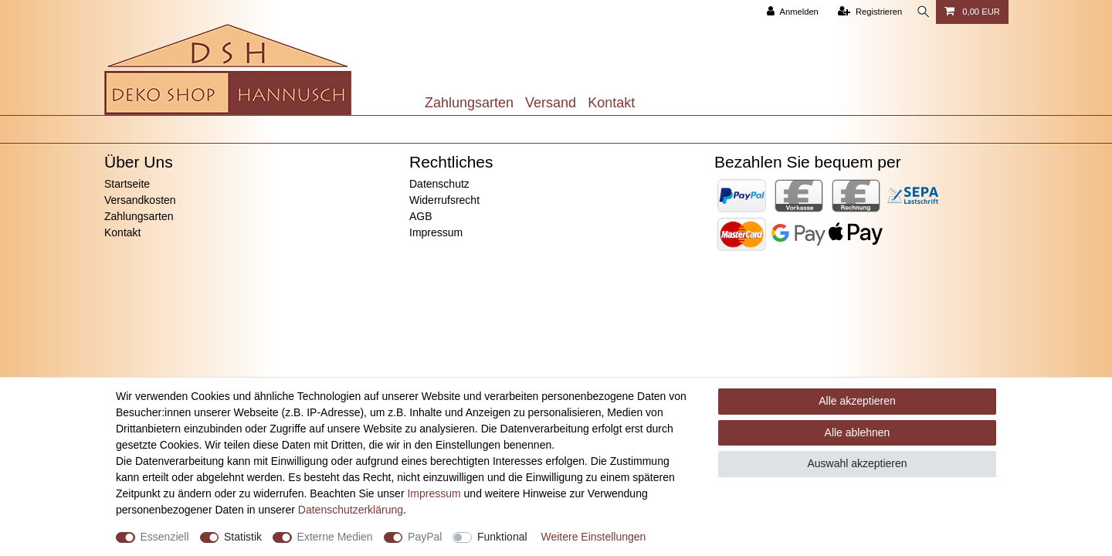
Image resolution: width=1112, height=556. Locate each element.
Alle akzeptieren (857, 401)
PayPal (425, 537)
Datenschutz (439, 184)
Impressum (436, 232)
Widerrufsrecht (444, 200)
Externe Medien (335, 537)
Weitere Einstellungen (593, 537)
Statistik (243, 537)
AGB (420, 216)
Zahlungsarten (469, 102)
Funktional (502, 537)
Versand (550, 102)
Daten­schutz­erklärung (350, 509)
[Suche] (920, 12)
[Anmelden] (787, 12)
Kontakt (611, 102)
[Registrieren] (864, 12)
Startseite (127, 184)
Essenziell (165, 537)
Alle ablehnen (857, 432)
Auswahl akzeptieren (857, 463)
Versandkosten (140, 200)
